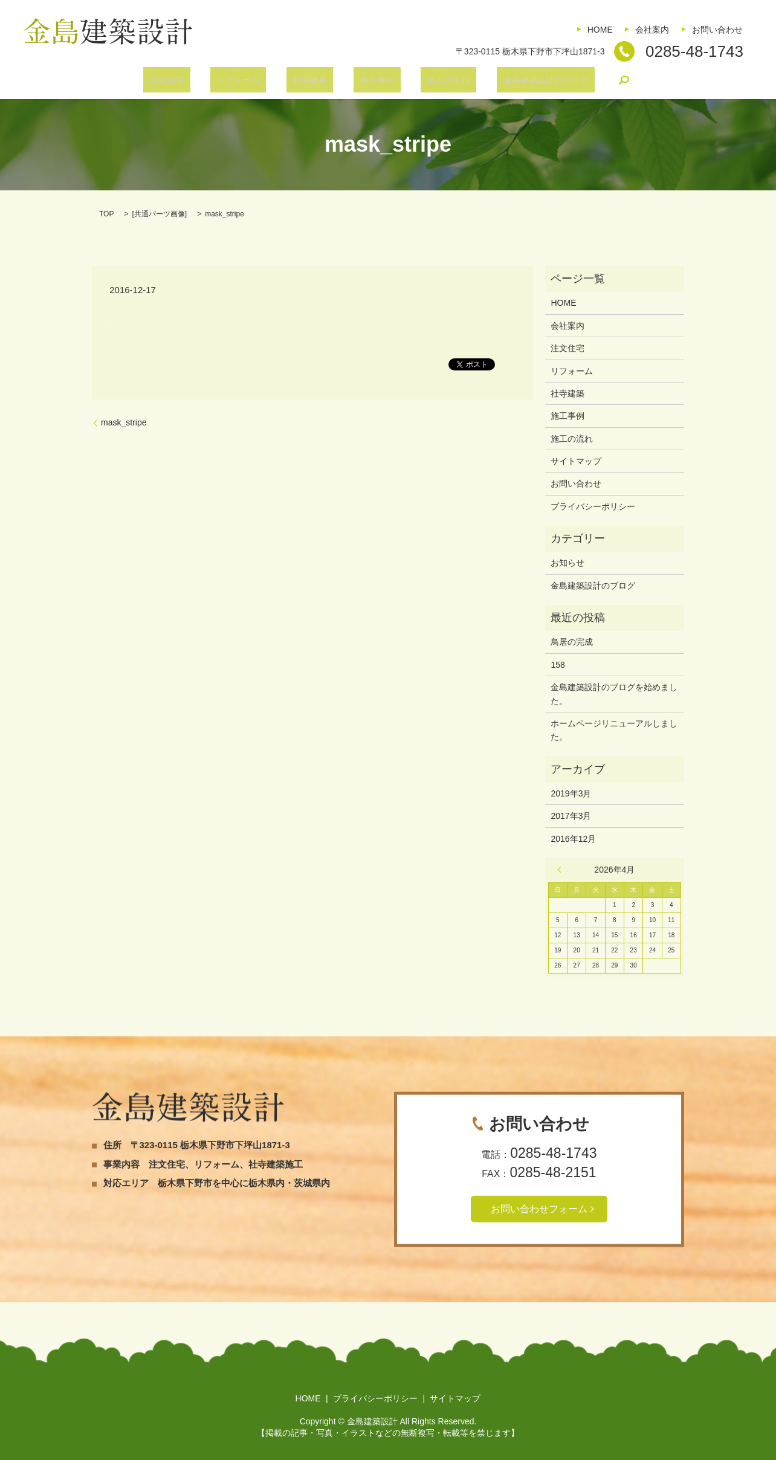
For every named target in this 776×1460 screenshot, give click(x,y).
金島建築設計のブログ (512, 81)
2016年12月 (573, 839)
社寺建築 (316, 81)
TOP (106, 214)
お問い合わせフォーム (539, 1208)
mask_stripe (123, 422)
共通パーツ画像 (159, 214)
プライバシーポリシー (593, 506)
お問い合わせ (717, 29)
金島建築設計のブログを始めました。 (614, 693)
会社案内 (652, 29)
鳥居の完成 (572, 642)
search (584, 82)
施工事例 (370, 81)
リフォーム (258, 81)
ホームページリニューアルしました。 (614, 730)
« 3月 (562, 869)
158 (557, 665)
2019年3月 (571, 793)
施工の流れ (429, 81)
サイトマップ (576, 461)
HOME (600, 29)
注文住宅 (199, 81)
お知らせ (567, 562)
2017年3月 (571, 816)
